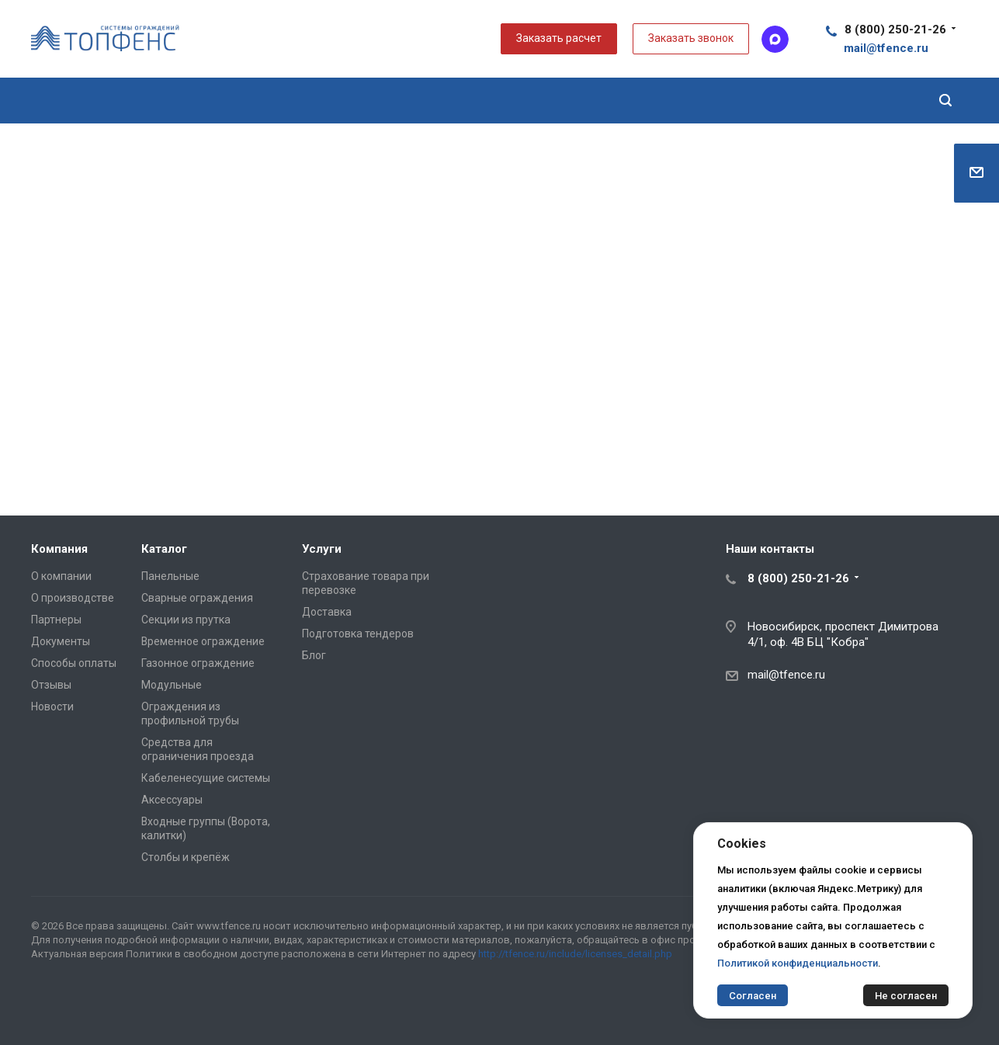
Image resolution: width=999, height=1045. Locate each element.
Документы (60, 641)
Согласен (752, 996)
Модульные (171, 685)
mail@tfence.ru (786, 675)
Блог (314, 655)
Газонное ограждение (198, 663)
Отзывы (51, 685)
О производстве (72, 598)
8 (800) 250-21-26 (895, 29)
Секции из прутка (186, 619)
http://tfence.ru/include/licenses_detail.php (575, 954)
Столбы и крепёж (185, 857)
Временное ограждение (203, 641)
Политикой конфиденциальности (797, 963)
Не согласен (906, 996)
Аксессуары (172, 799)
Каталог (164, 549)
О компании (61, 576)
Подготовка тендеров (358, 633)
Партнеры (56, 619)
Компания (59, 549)
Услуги (322, 549)
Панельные (170, 576)
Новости (52, 706)
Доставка (327, 612)
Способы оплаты (73, 663)
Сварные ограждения (197, 598)
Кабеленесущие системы (205, 778)
